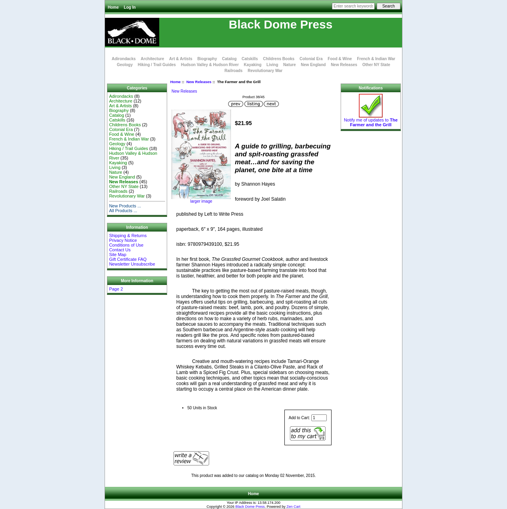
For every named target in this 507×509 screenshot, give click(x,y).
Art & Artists (181, 59)
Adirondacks (124, 59)
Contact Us (119, 249)
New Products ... (125, 205)
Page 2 (116, 289)
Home (113, 7)
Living (272, 65)
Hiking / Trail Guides (157, 65)
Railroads (234, 70)
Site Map (117, 254)
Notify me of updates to (371, 120)
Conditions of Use (126, 245)
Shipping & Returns (128, 235)
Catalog (229, 59)
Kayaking (252, 65)
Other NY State (376, 65)
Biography (207, 59)
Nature (289, 65)
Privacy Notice (123, 240)
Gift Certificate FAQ (128, 259)
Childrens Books (278, 59)
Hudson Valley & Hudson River (210, 65)
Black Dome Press (250, 507)
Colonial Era (310, 59)
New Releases (198, 82)
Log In (130, 7)
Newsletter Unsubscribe (132, 264)
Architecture (152, 59)
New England (313, 65)
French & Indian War (376, 59)
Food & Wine (340, 59)
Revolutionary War (265, 70)
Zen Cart (293, 507)
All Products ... (123, 210)
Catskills (250, 59)
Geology (125, 65)
